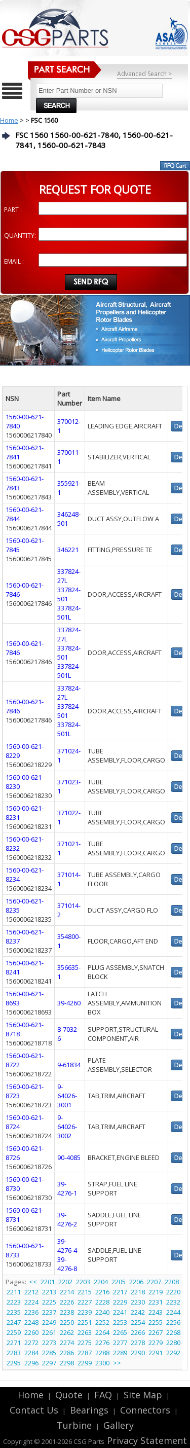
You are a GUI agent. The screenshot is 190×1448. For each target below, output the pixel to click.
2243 (155, 1312)
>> (117, 1362)
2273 (49, 1342)
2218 (138, 1291)
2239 (85, 1312)
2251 (85, 1322)
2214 (67, 1291)
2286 (67, 1352)
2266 (138, 1332)
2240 (102, 1312)
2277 (120, 1342)
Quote (69, 1395)
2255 (155, 1322)
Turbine (74, 1425)
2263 (85, 1332)
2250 (67, 1322)
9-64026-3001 (67, 1095)
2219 (155, 1291)
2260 (31, 1332)
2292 (173, 1352)
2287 (85, 1352)
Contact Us (34, 1410)
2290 (138, 1352)
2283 (14, 1352)
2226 (67, 1302)
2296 (31, 1362)
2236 (31, 1312)
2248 (31, 1322)
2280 (173, 1342)
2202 (65, 1281)
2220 (173, 1291)
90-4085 (69, 1157)
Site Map (143, 1395)
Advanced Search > (144, 73)
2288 (102, 1352)
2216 (102, 1291)
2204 (101, 1281)
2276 (102, 1342)
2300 (102, 1362)
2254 (138, 1322)
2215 (85, 1291)
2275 (85, 1342)
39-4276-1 (67, 1188)
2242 (138, 1312)
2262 (67, 1332)
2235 (14, 1312)
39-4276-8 (67, 1264)
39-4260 (69, 1002)
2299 (85, 1362)
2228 (102, 1302)
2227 (85, 1302)
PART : (13, 209)
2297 (49, 1362)
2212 (31, 1291)
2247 (14, 1322)
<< (34, 1281)
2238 (67, 1312)
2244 (173, 1312)
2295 (14, 1362)
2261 (49, 1332)
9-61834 (69, 1064)
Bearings (89, 1410)
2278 (138, 1342)
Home (9, 120)
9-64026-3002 (67, 1126)
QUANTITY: (20, 235)
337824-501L (69, 612)
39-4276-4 (67, 1246)
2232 (173, 1302)
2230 (138, 1302)
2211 (14, 1291)
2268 (173, 1332)
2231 (155, 1302)
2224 (31, 1302)
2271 (14, 1342)
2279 (155, 1342)
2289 (120, 1352)
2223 (14, 1302)
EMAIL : (14, 261)
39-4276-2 (67, 1219)
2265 (120, 1332)
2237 (49, 1312)
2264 (102, 1332)
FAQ (103, 1395)
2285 (49, 1352)
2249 (49, 1322)
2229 (120, 1302)
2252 (102, 1322)
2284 (31, 1352)
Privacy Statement (145, 1440)
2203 (83, 1281)
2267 (155, 1332)
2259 (14, 1332)
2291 (155, 1352)
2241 (120, 1312)
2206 (136, 1281)
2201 (48, 1281)
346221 (68, 549)
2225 (49, 1302)
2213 (49, 1291)
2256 (173, 1322)
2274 (67, 1342)
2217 (120, 1291)
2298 (67, 1362)
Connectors (145, 1410)
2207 (154, 1281)
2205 (118, 1281)
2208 (172, 1281)
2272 (31, 1342)
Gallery (118, 1425)
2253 (120, 1322)
